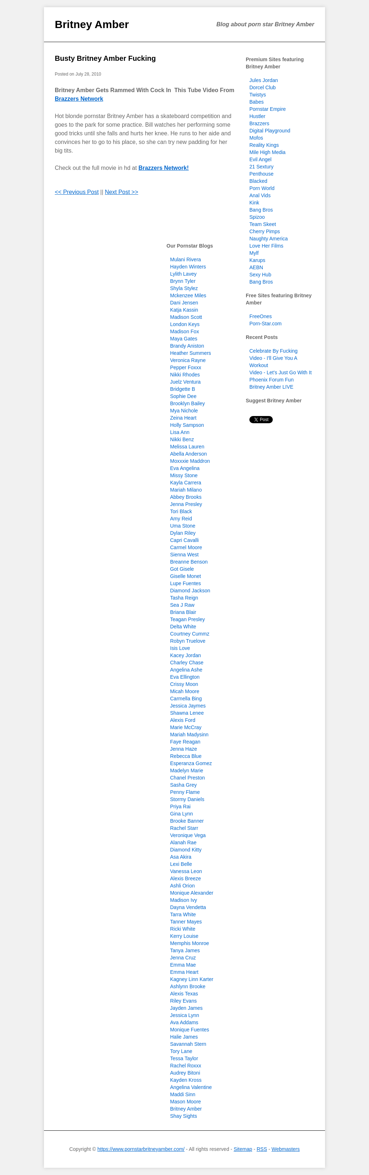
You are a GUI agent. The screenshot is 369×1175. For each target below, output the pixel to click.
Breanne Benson (189, 562)
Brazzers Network (79, 99)
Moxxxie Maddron (190, 461)
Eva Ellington (185, 677)
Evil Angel (260, 159)
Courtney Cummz (189, 634)
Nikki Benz (182, 439)
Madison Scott (186, 317)
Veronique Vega (188, 835)
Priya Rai (180, 806)
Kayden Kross (185, 1080)
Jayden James (186, 1008)
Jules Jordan (263, 80)
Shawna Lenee (187, 713)
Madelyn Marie (186, 770)
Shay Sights (183, 1116)
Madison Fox (184, 331)
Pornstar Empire (267, 109)
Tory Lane (181, 1051)
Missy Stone (183, 475)
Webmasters (285, 1149)
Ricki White (182, 929)
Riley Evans (183, 1001)
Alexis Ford (182, 720)
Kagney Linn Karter (191, 979)
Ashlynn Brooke (187, 986)
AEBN (256, 267)
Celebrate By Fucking (273, 351)
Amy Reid (181, 518)
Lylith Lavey (183, 274)
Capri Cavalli (184, 540)
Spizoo (257, 217)
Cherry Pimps (264, 231)
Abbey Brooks (185, 497)
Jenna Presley (186, 504)
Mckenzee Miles (188, 295)
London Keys (185, 324)
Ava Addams (184, 1022)
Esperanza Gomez (191, 763)
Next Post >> (121, 192)
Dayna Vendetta (188, 907)
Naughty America (268, 238)
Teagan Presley (187, 619)
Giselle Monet (185, 576)
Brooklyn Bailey (187, 403)
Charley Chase (187, 662)
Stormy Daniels (187, 799)
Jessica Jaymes (188, 706)
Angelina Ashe (186, 670)
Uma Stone (182, 526)
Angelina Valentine (191, 1087)
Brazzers (259, 123)
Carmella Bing (186, 698)
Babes (256, 102)
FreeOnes (260, 316)
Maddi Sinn (182, 1094)
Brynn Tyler (183, 281)
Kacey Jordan (185, 655)
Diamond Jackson (190, 590)
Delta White (183, 626)
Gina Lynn (181, 814)
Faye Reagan (185, 742)
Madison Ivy (183, 900)
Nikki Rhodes (185, 375)
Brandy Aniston (187, 346)
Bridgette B (182, 389)
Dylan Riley (183, 533)
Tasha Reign (184, 598)
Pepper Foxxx (185, 367)
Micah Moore (184, 691)
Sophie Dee (183, 396)
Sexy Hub (260, 274)
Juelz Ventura (185, 382)
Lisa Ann (180, 432)
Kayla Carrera (185, 482)
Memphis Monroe (189, 943)
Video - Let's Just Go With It (280, 372)
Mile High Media (267, 152)
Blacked (258, 181)
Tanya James (185, 950)
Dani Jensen (184, 303)
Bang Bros (261, 210)
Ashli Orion (182, 886)
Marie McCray (185, 727)
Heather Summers (190, 353)
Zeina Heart (183, 418)
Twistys (257, 95)
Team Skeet (262, 224)
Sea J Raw (182, 605)
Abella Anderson (188, 454)
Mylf (254, 253)
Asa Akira (180, 857)
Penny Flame (185, 792)
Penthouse (261, 174)
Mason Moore (185, 1101)
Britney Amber (92, 24)
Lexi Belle (181, 864)
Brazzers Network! (163, 168)
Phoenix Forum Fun (271, 380)
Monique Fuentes (189, 1029)
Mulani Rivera (185, 259)
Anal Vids (260, 195)
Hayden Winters (188, 267)
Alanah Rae (183, 842)
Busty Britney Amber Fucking (105, 58)
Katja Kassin (184, 310)
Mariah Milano (186, 490)
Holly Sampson (187, 425)
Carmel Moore (186, 547)
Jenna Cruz (183, 958)
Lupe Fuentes (185, 583)
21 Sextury (261, 167)
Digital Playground (269, 131)
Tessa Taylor (184, 1058)
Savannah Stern (188, 1044)
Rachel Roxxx (185, 1065)
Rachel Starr (184, 828)
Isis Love (180, 648)
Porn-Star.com (265, 323)
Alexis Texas (184, 994)
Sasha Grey (183, 785)
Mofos (256, 138)
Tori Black (181, 511)
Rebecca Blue (185, 756)
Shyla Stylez (184, 288)
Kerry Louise (184, 936)
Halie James (184, 1037)
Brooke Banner (187, 821)
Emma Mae (183, 965)
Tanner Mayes (186, 922)
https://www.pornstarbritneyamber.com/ (140, 1149)
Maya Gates (183, 339)
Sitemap (243, 1149)
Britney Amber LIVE (271, 387)
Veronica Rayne (188, 360)
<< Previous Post (77, 192)
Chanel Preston (187, 778)
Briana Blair (183, 612)
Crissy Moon (184, 684)
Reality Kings (264, 145)
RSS (262, 1149)
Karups (257, 260)
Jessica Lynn (184, 1015)
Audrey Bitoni (185, 1073)
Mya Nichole (184, 410)
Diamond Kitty (185, 850)
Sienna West (184, 554)
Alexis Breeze (185, 878)
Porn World (262, 188)
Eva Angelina (185, 468)
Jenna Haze (183, 749)
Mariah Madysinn (189, 734)
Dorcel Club (262, 87)
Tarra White (183, 914)
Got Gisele (182, 569)
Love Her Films (266, 246)
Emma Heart (184, 972)
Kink (254, 202)
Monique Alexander (191, 893)
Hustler (257, 116)
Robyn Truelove (187, 641)
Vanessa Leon (186, 871)
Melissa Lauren (187, 446)
